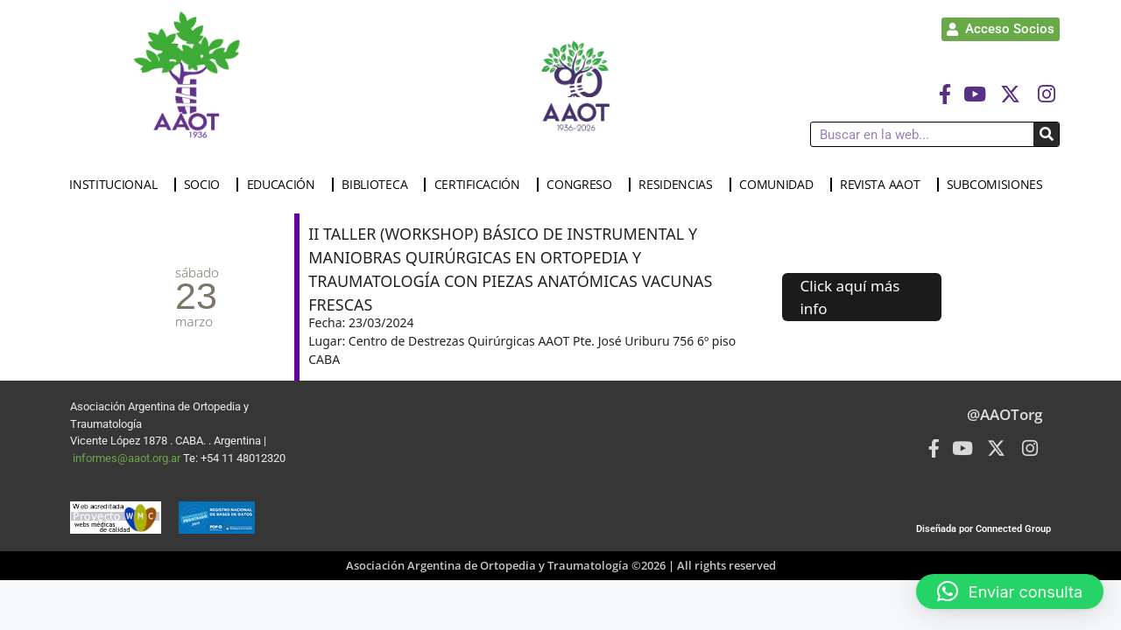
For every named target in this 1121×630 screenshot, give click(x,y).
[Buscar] (1046, 134)
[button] (1009, 591)
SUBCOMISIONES (999, 184)
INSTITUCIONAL (117, 184)
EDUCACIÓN (285, 184)
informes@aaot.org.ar (128, 458)
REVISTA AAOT (884, 184)
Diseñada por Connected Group (983, 529)
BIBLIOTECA (379, 184)
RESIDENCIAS (680, 184)
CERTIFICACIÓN (481, 184)
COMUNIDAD (780, 184)
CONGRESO (583, 184)
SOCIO (206, 184)
